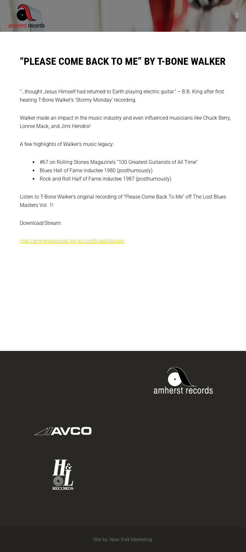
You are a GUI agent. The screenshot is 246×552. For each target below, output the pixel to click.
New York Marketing (131, 539)
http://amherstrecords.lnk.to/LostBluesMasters (72, 241)
